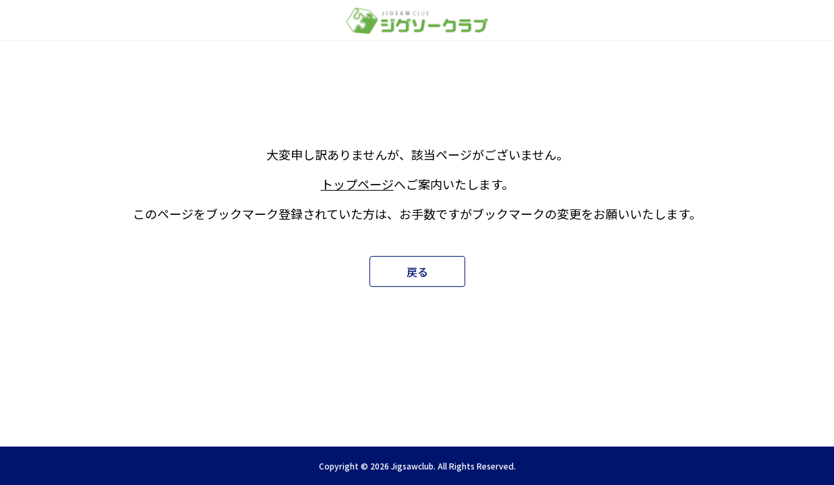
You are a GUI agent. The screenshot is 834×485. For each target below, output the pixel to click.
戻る (417, 271)
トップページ (357, 184)
